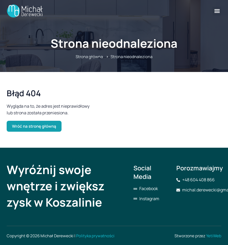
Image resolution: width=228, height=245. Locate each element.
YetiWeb (213, 236)
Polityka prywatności (95, 236)
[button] (217, 11)
